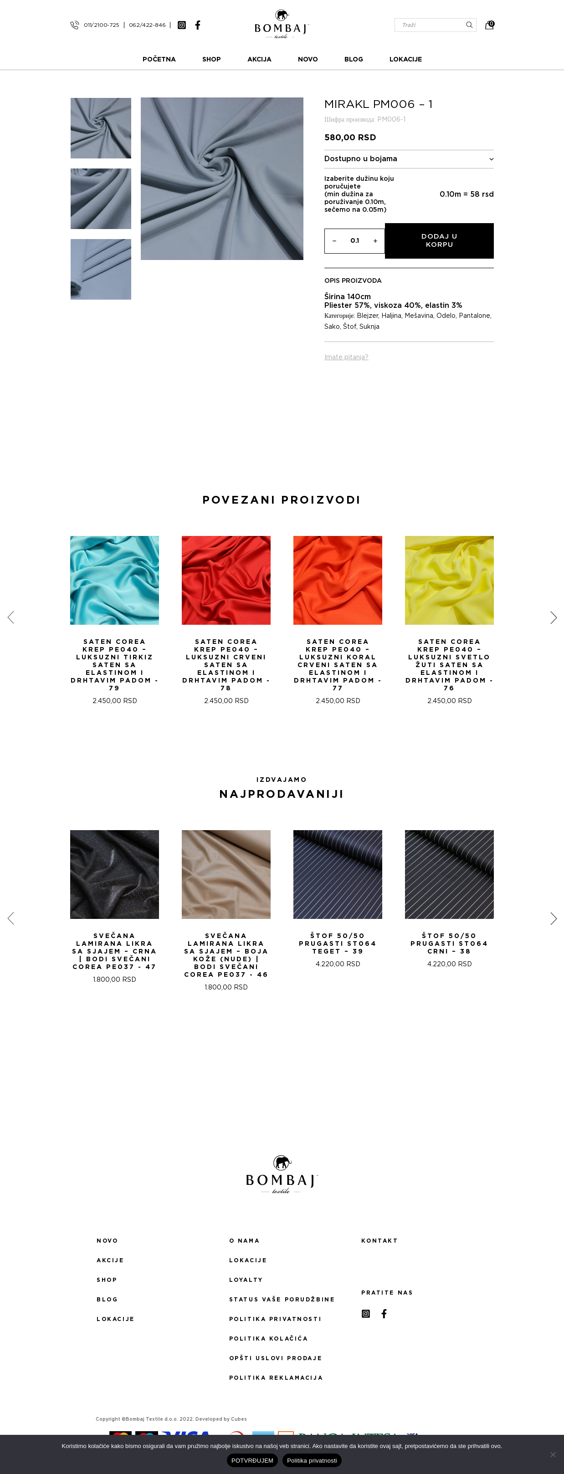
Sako (332, 327)
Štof (349, 327)
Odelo (446, 316)
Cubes (239, 1419)
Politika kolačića (268, 1338)
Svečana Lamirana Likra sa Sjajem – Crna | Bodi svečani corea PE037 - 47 (114, 951)
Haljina (391, 316)
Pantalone (474, 316)
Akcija (259, 59)
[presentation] (10, 617)
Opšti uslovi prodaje (275, 1358)
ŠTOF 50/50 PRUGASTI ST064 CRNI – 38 (449, 944)
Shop (211, 59)
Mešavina (419, 316)
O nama (244, 1241)
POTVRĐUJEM (252, 1460)
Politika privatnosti (275, 1319)
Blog (353, 59)
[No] (552, 1454)
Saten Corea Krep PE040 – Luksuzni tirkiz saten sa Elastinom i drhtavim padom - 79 (115, 665)
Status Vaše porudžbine (282, 1299)
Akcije (110, 1260)
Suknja (369, 327)
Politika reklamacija (276, 1378)
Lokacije (406, 59)
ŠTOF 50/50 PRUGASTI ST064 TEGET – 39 (338, 944)
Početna (159, 59)
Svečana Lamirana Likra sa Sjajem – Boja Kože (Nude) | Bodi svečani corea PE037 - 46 (226, 955)
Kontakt (379, 1241)
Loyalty (246, 1280)
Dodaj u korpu (439, 240)
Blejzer (367, 316)
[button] (276, 737)
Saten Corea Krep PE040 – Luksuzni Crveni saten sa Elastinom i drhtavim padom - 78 (226, 665)
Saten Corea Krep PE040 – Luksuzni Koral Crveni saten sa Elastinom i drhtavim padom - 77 (338, 665)
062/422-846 (147, 25)
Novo (308, 59)
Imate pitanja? (346, 357)
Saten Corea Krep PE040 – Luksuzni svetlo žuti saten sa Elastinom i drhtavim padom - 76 (449, 665)
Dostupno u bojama (409, 159)
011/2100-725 (101, 25)
